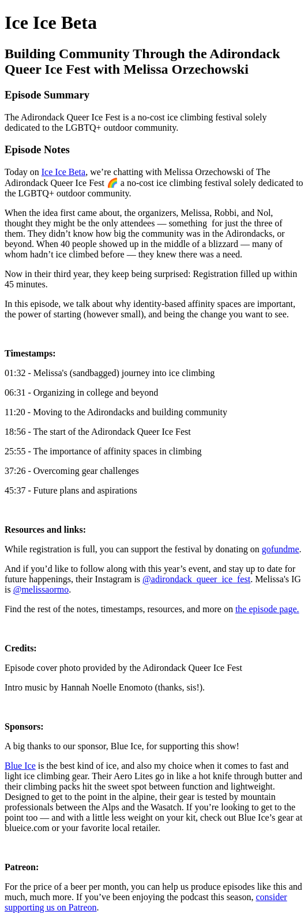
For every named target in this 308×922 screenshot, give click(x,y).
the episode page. (267, 609)
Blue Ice (20, 766)
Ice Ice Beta (63, 172)
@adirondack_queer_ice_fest (196, 579)
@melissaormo (41, 589)
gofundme (280, 549)
